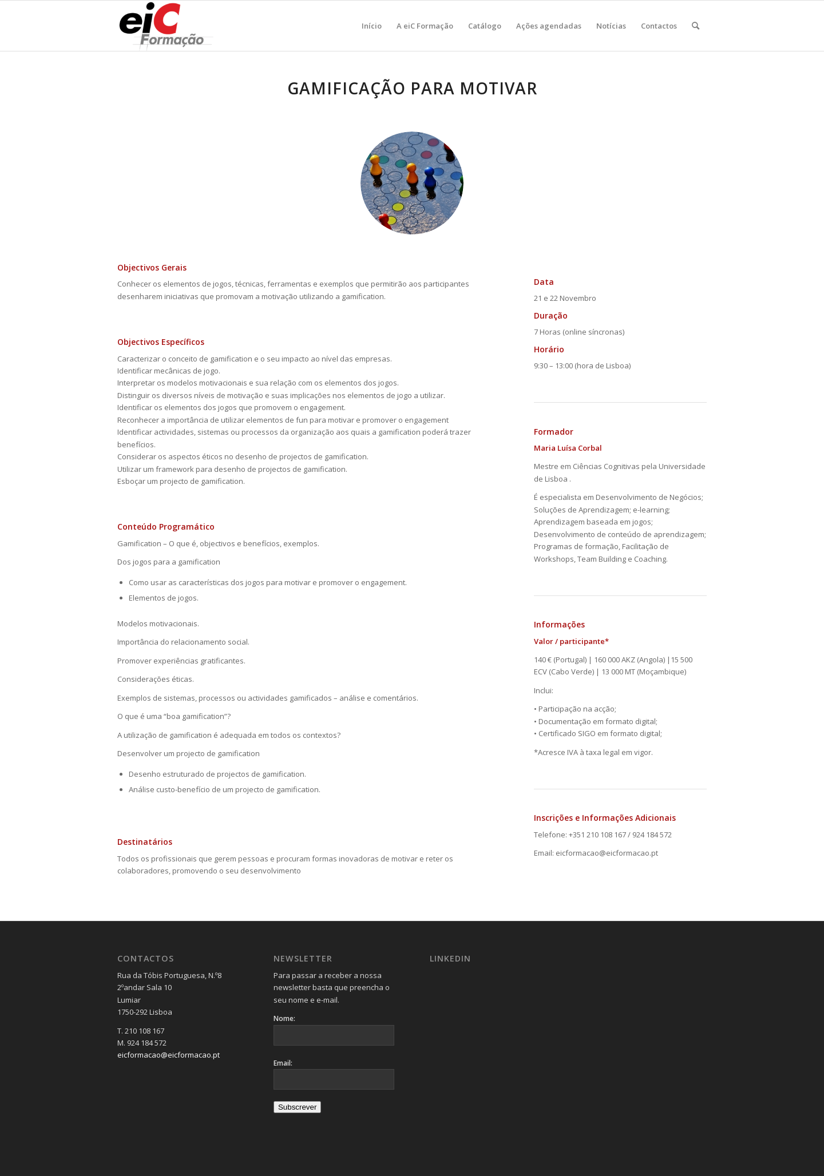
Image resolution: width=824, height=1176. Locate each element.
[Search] (695, 26)
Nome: (284, 1018)
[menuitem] (371, 26)
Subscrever (297, 1107)
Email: (283, 1063)
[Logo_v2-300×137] (172, 26)
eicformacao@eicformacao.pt (168, 1055)
